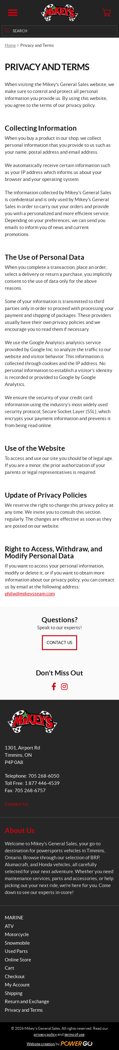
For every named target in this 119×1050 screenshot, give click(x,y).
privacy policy (45, 1034)
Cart (9, 968)
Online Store (18, 959)
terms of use (74, 1034)
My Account (17, 984)
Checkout (15, 976)
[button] (12, 12)
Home (10, 45)
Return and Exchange (27, 1001)
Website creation (41, 1044)
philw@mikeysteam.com (30, 593)
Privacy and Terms (24, 1010)
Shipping (14, 993)
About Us (20, 830)
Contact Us (59, 642)
